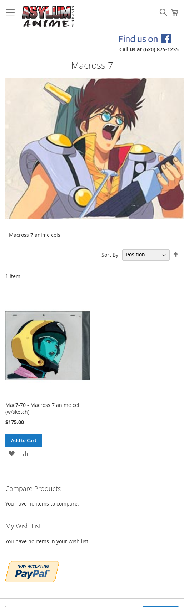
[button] (11, 453)
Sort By (109, 254)
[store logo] (48, 16)
